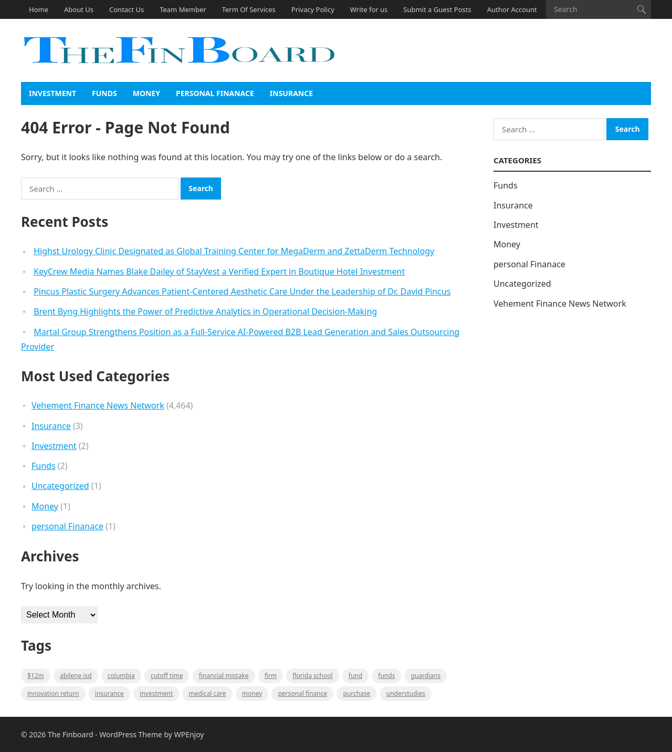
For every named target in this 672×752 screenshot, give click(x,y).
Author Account (512, 9)
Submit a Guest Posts (437, 9)
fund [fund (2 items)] (355, 675)
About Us (78, 9)
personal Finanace (215, 93)
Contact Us (126, 9)
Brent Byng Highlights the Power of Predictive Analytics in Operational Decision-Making (205, 311)
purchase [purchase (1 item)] (356, 693)
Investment (52, 93)
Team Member (183, 9)
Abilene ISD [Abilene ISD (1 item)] (76, 675)
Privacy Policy (312, 9)
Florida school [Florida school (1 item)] (312, 675)
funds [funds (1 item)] (386, 675)
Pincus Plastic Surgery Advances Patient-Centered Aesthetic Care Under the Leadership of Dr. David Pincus (242, 291)
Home (38, 9)
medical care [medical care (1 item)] (207, 693)
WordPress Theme (130, 734)
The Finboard (70, 734)
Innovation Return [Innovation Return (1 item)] (53, 693)
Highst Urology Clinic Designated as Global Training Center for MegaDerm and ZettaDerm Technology (234, 251)
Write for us (368, 9)
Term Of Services (249, 9)
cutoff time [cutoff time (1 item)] (167, 675)
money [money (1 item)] (252, 693)
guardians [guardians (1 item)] (426, 675)
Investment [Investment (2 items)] (156, 693)
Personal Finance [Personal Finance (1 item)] (302, 693)
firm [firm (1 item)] (271, 675)
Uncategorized (60, 486)
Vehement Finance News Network (98, 405)
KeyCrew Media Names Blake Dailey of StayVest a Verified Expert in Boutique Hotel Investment (219, 271)
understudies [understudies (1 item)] (405, 693)
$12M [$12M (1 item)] (35, 675)
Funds (104, 93)
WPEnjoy (189, 734)
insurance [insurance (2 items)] (109, 693)
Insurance (291, 93)
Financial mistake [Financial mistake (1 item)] (224, 675)
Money (146, 93)
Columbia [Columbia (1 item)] (121, 675)
